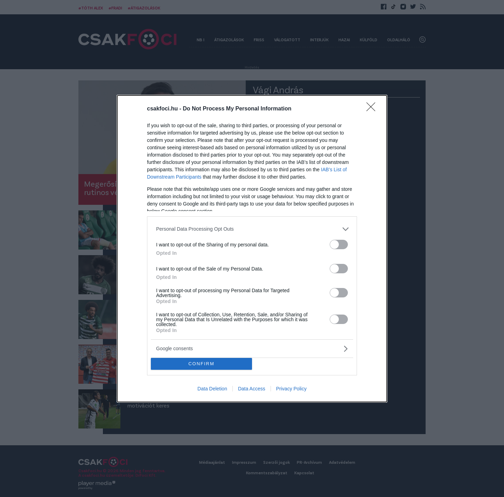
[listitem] (252, 228)
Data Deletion (212, 388)
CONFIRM (201, 363)
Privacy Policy (291, 388)
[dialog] (252, 248)
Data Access (251, 388)
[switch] (339, 244)
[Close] (373, 108)
